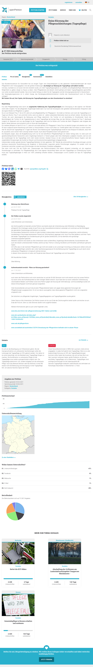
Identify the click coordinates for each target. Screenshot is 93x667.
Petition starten (37, 10)
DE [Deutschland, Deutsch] (87, 2)
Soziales (51, 17)
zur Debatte (83, 340)
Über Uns (72, 10)
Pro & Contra (14, 76)
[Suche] (90, 10)
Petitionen (53, 10)
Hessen (18, 592)
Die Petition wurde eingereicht (21, 216)
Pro (4, 345)
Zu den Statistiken (8, 457)
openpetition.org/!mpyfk (39, 169)
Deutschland (11, 17)
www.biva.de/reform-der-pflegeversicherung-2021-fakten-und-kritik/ (34, 311)
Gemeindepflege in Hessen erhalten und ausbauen (18, 622)
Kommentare (37, 76)
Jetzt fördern (46, 659)
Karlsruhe (18, 540)
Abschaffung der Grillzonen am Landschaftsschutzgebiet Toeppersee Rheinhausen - (64, 571)
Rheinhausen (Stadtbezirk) (64, 540)
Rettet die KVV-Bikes (18, 569)
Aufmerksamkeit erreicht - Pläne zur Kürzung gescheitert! (30, 267)
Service (63, 10)
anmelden (78, 2)
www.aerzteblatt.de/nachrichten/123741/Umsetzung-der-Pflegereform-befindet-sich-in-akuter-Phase (44, 327)
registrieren (68, 2)
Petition (4, 77)
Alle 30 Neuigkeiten (80, 196)
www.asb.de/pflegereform (20, 323)
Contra (52, 345)
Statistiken (48, 77)
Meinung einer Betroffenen (20, 204)
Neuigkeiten (26, 76)
